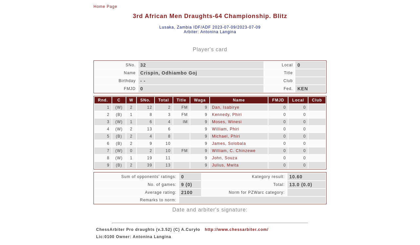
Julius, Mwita (225, 165)
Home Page (105, 6)
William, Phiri (225, 129)
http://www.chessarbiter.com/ (236, 229)
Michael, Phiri (226, 136)
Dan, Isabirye (226, 107)
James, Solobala (229, 143)
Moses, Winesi (227, 122)
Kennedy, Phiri (227, 114)
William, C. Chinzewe (234, 150)
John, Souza (225, 158)
